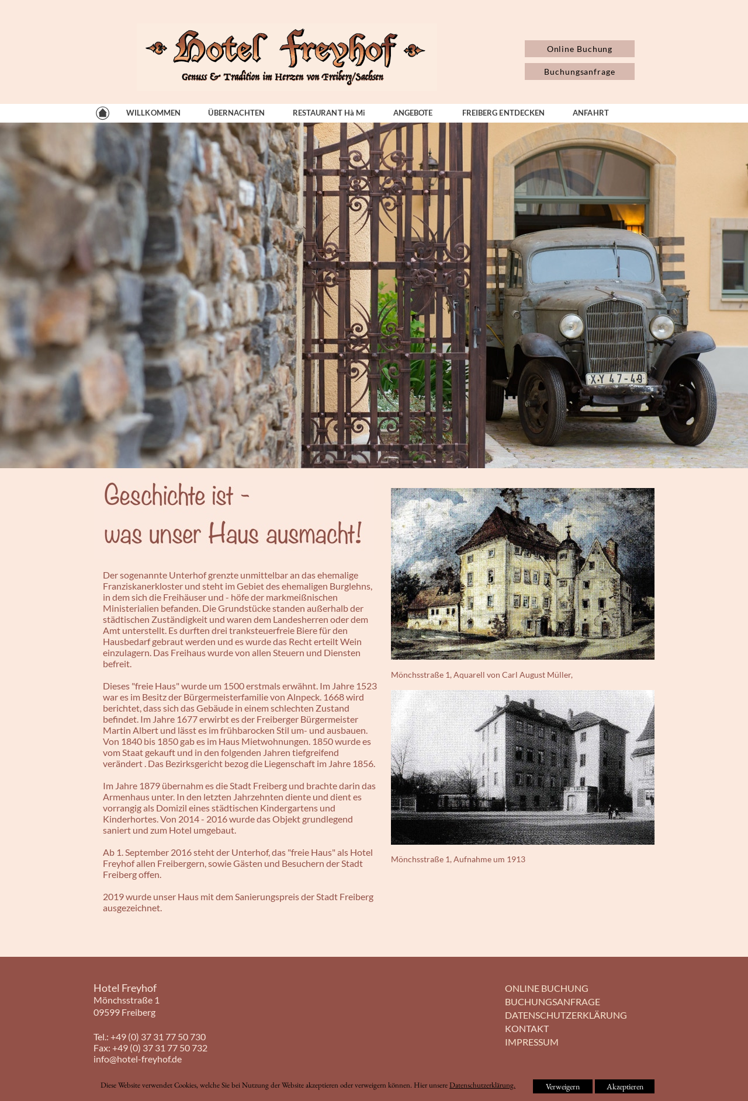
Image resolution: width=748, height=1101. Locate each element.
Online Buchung (580, 49)
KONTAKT (527, 1028)
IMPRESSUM (532, 1041)
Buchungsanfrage (579, 71)
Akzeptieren (625, 1086)
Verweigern (563, 1086)
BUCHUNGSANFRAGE (552, 1001)
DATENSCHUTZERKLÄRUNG (566, 1014)
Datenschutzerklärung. (482, 1085)
